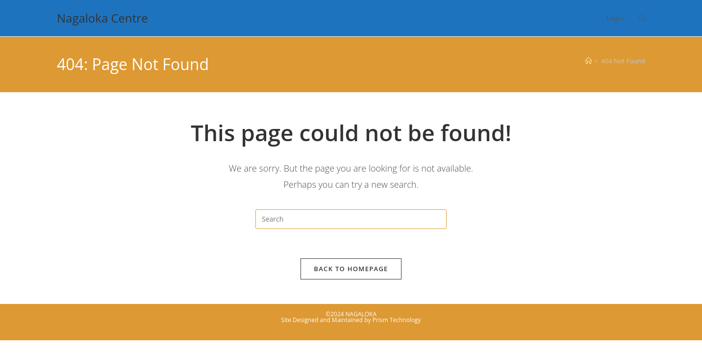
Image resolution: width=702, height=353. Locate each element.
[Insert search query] (351, 219)
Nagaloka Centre (102, 18)
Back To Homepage (351, 268)
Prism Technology (397, 320)
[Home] (588, 60)
